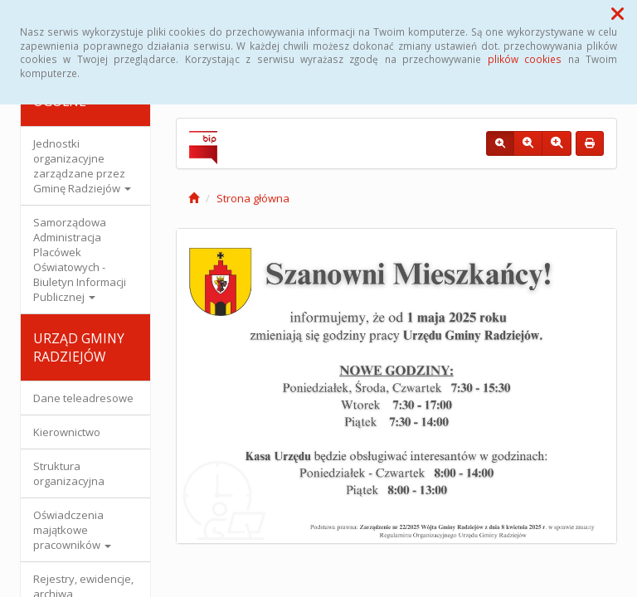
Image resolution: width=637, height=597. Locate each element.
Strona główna (252, 198)
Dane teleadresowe (83, 398)
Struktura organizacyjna (69, 473)
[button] (617, 13)
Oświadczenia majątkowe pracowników (72, 529)
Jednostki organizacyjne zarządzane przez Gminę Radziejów (82, 166)
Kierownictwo (66, 432)
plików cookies (525, 59)
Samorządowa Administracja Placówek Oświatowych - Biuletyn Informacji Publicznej (79, 259)
